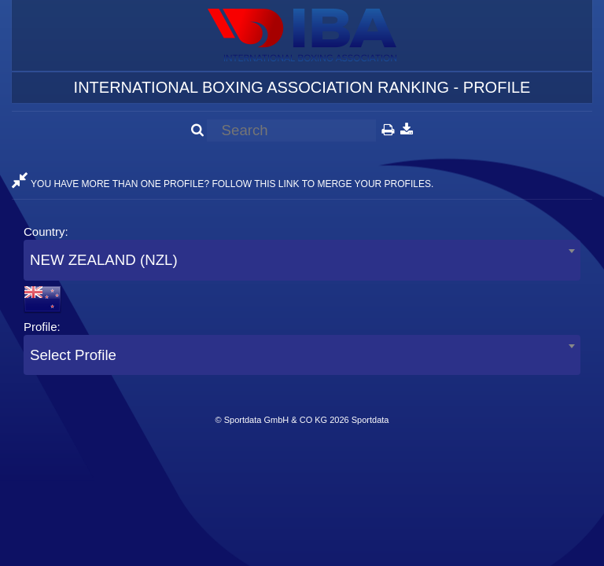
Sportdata (370, 419)
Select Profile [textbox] (73, 355)
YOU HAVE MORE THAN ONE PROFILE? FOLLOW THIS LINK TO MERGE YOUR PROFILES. (222, 183)
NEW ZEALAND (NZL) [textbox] (104, 260)
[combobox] (302, 260)
